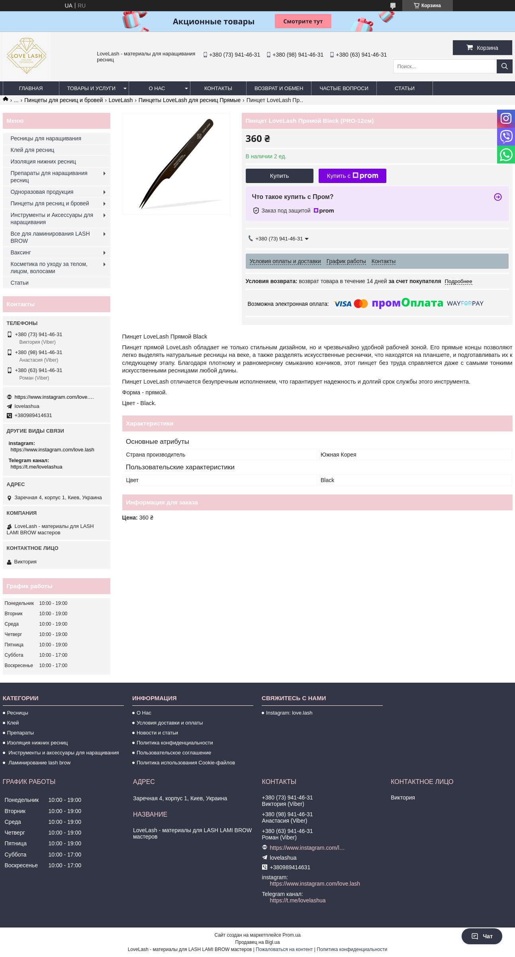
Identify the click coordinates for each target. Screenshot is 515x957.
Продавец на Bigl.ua (257, 942)
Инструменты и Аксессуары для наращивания (52, 218)
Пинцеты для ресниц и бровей (63, 100)
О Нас (144, 713)
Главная (31, 88)
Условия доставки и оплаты (170, 723)
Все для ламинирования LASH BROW (50, 237)
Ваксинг (21, 252)
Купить (279, 175)
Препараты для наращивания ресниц (49, 176)
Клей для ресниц (33, 150)
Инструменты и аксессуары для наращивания (63, 753)
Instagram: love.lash (289, 713)
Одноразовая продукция (42, 192)
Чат (482, 936)
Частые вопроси (343, 88)
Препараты (20, 733)
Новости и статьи (157, 733)
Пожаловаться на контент (284, 949)
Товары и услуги (91, 88)
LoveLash (121, 100)
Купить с (352, 175)
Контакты (218, 88)
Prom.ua (291, 935)
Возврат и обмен (279, 88)
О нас (157, 88)
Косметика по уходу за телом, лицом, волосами (49, 267)
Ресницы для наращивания (46, 138)
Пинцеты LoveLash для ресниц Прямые (190, 100)
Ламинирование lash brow (38, 763)
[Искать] (505, 66)
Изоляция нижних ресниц (43, 161)
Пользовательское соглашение (174, 753)
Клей (13, 723)
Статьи (405, 88)
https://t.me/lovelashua (37, 467)
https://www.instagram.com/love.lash (54, 397)
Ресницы (17, 713)
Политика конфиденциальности (175, 743)
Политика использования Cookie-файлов (186, 763)
